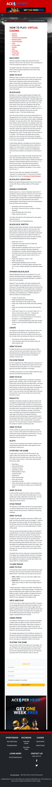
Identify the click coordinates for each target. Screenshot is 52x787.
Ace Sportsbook (14, 775)
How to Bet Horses (26, 742)
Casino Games (40, 741)
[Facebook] (36, 761)
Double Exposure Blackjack (19, 37)
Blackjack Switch (16, 39)
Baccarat (14, 34)
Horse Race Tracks (26, 748)
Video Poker (15, 54)
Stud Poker (15, 51)
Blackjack (14, 35)
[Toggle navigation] (2, 15)
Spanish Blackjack (17, 41)
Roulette (14, 47)
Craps (13, 43)
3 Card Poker (15, 53)
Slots (13, 49)
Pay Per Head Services (15, 757)
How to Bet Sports (12, 741)
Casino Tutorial (40, 745)
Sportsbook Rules (12, 745)
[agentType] (26, 680)
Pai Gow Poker (16, 45)
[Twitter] (36, 765)
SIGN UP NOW (26, 685)
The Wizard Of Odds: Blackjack (32, 176)
